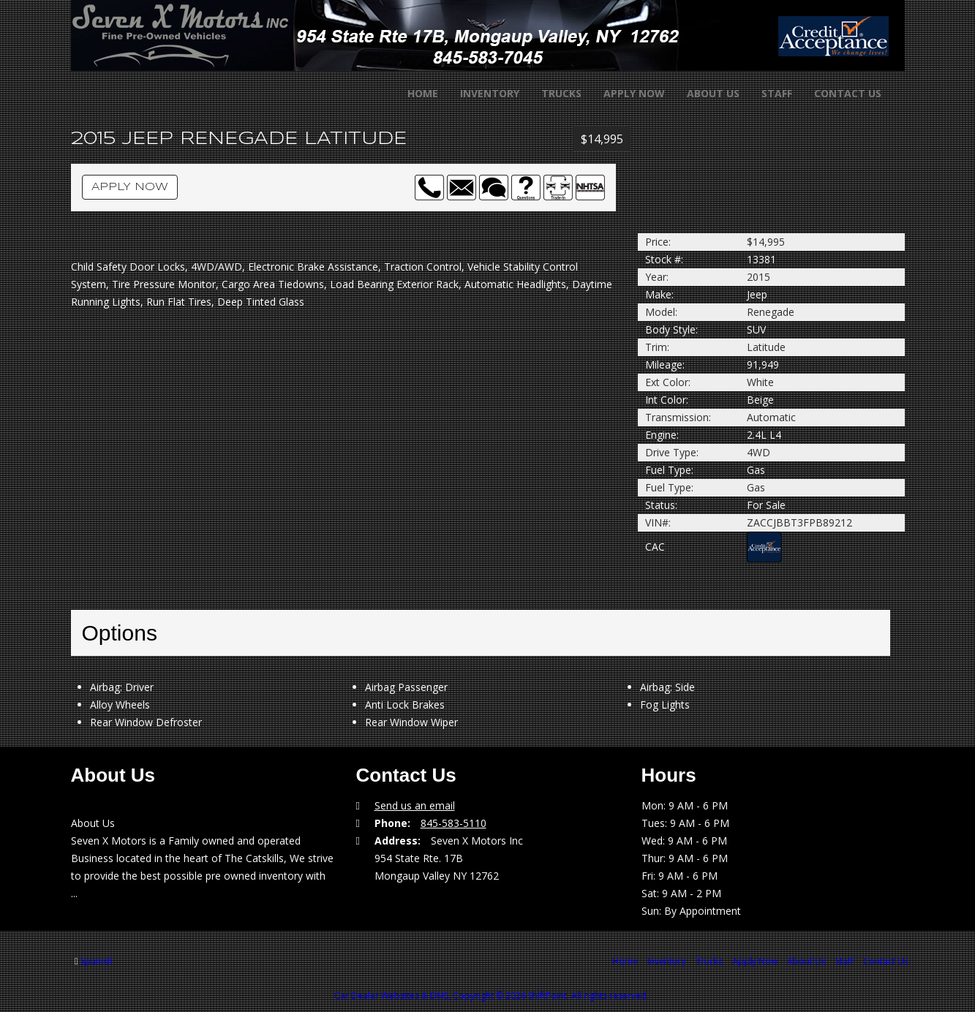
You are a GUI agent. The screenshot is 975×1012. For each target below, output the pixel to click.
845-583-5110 (453, 823)
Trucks (552, 93)
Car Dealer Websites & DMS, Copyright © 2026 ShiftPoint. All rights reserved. (491, 995)
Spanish (96, 961)
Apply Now (624, 93)
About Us (703, 93)
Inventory (480, 93)
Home (413, 93)
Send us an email (414, 805)
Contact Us (838, 93)
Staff (767, 93)
